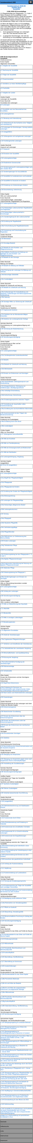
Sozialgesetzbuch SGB (8, 2)
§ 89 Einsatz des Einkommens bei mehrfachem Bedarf (15, 725)
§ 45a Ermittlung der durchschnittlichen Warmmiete (16, 408)
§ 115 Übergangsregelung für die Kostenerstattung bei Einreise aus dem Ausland (16, 890)
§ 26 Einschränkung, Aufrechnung (11, 189)
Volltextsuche (4, 1126)
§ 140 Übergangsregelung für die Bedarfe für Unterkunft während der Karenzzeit (14, 1082)
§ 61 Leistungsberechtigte (8, 473)
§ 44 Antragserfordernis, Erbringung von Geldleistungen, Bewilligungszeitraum (12, 386)
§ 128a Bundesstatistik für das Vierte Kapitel (14, 974)
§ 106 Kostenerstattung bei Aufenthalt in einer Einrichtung (14, 846)
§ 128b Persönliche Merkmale (9, 979)
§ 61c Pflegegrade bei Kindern (9, 487)
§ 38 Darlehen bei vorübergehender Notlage (14, 319)
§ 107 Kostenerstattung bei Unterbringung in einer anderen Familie (16, 851)
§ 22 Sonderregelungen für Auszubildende (13, 171)
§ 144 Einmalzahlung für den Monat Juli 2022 (14, 1099)
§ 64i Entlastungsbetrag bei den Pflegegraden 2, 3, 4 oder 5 (16, 555)
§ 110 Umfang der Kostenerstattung (11, 863)
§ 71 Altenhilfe (4, 608)
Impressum (3, 1140)
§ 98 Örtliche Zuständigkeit (8, 788)
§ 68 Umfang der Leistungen (9, 591)
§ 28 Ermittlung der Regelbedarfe (10, 221)
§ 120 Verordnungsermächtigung (10, 921)
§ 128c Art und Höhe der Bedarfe (10, 983)
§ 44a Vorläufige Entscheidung (10, 390)
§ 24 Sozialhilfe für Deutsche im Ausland (13, 180)
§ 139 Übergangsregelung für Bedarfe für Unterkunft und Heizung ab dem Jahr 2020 (13, 1077)
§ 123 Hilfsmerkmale (6, 943)
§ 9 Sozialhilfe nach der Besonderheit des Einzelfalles (13, 110)
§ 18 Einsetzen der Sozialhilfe (9, 153)
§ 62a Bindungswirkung (7, 496)
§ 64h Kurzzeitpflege (6, 550)
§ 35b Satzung (5, 297)
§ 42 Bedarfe (4, 360)
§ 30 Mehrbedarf (5, 238)
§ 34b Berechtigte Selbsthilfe (9, 274)
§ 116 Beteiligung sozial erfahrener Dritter (13, 898)
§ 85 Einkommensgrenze (8, 707)
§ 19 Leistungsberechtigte (8, 158)
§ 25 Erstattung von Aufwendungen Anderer (14, 185)
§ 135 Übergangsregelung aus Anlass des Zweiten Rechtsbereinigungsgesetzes (16, 1055)
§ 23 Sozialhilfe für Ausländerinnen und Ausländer (16, 176)
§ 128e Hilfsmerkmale (7, 992)
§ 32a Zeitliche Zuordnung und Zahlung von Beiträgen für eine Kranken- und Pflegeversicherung (14, 253)
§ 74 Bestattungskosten (7, 622)
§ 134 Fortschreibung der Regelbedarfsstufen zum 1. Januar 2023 (16, 1050)
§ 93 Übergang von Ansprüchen (10, 754)
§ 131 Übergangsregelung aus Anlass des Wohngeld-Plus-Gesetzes (13, 1027)
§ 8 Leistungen (5, 105)
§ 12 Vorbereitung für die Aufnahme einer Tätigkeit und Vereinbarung (16, 123)
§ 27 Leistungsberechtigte (8, 203)
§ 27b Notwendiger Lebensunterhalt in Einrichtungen (12, 213)
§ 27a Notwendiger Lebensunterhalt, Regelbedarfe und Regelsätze (16, 208)
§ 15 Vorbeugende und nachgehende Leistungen (15, 136)
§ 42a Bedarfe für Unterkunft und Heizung (13, 364)
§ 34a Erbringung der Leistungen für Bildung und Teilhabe (15, 270)
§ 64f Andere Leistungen (8, 541)
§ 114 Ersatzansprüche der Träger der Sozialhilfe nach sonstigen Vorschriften (15, 886)
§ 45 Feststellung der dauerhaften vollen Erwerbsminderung (13, 404)
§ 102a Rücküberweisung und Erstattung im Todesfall (14, 823)
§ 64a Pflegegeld (5, 518)
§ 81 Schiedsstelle (6, 671)
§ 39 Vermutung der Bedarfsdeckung (11, 329)
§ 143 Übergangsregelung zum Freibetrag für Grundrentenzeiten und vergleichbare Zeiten (14, 1095)
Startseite (3, 1121)
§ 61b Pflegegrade (6, 482)
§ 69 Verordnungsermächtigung (10, 596)
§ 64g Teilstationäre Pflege (8, 545)
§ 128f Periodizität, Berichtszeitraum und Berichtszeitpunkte (13, 997)
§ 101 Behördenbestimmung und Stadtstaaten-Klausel (15, 806)
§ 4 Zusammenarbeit (6, 79)
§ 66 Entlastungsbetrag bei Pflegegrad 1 (13, 572)
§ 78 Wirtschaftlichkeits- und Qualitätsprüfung (14, 653)
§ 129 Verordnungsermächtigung (10, 1014)
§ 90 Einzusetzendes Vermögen (10, 733)
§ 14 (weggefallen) (6, 132)
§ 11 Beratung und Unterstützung (10, 118)
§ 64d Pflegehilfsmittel (7, 532)
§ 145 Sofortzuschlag (7, 1104)
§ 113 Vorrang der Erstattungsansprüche (13, 881)
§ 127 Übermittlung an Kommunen (11, 961)
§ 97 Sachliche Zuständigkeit (9, 784)
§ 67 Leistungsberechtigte (8, 587)
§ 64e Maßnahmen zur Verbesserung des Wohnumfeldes (13, 537)
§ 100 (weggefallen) (6, 801)
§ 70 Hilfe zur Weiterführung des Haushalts (13, 604)
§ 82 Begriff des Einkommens (9, 683)
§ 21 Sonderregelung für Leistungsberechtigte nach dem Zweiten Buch (16, 167)
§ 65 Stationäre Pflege (7, 568)
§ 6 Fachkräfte (4, 88)
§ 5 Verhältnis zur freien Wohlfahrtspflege (13, 83)
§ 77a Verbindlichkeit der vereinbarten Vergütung (15, 648)
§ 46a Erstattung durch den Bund (10, 421)
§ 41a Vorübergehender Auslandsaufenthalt (14, 355)
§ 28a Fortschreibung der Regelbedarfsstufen (14, 226)
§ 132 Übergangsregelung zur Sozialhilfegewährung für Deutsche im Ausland (14, 1032)
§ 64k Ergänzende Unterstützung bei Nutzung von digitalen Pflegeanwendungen (16, 564)
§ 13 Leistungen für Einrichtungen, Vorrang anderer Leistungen (16, 128)
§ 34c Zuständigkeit (6, 279)
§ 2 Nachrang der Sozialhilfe (9, 70)
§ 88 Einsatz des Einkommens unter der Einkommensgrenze (12, 721)
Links (2, 1131)
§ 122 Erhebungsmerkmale (8, 939)
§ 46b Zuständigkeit (6, 426)
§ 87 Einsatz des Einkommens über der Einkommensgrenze (12, 716)
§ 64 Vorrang (4, 514)
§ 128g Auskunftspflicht (7, 1001)
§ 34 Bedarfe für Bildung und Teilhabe (12, 265)
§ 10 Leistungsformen (7, 114)
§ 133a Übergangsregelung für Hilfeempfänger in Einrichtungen (15, 1041)
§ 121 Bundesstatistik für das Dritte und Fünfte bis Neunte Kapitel (16, 935)
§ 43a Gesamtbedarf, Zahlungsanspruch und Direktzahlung (14, 382)
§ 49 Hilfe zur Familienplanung (9, 443)
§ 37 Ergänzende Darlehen (8, 310)
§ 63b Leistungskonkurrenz (8, 509)
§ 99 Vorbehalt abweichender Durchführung (14, 793)
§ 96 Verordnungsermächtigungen (11, 772)
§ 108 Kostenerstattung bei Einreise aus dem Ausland (14, 855)
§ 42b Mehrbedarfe (6, 369)
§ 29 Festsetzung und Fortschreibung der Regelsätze (13, 231)
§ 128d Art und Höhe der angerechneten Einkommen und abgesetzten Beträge (13, 988)
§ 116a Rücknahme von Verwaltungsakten (13, 903)
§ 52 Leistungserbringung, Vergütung (11, 457)
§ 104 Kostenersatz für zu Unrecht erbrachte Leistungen (14, 832)
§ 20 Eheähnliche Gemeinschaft (10, 162)
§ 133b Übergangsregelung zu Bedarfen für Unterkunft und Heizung (14, 1046)
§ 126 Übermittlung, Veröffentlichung (11, 957)
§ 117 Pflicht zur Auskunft (8, 907)
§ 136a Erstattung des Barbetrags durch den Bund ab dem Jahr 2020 (16, 1064)
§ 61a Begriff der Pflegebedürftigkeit (11, 478)
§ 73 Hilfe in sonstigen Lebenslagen (11, 617)
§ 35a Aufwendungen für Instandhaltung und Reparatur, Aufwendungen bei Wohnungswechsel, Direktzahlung (16, 293)
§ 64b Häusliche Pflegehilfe (9, 523)
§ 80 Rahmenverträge (7, 666)
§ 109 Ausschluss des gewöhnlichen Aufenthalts (15, 859)
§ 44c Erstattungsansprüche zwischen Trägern (14, 399)
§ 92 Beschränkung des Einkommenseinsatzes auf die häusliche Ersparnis (16, 746)
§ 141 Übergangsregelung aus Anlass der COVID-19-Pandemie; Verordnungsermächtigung (16, 1086)
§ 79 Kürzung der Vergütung (9, 657)
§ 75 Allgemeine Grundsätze (9, 630)
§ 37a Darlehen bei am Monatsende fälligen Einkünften (14, 315)
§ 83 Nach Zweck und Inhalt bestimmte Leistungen (16, 692)
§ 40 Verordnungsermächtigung (10, 337)
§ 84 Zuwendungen (6, 697)
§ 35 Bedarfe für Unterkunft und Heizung (13, 287)
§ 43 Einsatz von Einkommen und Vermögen (14, 373)
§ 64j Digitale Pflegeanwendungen (11, 559)
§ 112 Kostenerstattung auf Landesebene (13, 872)
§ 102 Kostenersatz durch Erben (10, 818)
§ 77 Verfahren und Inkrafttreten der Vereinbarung (16, 644)
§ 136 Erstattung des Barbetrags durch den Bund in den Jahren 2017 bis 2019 (16, 1059)
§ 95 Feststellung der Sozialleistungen (12, 763)
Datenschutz (4, 1136)
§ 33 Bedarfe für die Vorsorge (9, 257)
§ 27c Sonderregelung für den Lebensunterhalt (15, 217)
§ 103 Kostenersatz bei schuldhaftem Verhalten (15, 827)
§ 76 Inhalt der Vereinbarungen (10, 635)
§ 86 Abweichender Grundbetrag (10, 711)
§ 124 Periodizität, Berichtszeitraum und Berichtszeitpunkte (12, 948)
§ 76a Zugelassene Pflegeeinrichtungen (12, 639)
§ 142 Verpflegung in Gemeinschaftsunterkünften (15, 1090)
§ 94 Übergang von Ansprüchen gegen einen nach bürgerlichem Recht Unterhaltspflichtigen (16, 759)
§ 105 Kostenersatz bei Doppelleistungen (13, 836)
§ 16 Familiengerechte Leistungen (11, 141)
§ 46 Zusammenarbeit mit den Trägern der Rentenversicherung (13, 413)
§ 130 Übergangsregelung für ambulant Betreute (15, 1022)
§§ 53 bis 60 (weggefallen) (8, 465)
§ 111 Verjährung (5, 868)
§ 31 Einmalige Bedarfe (7, 243)
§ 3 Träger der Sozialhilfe (8, 74)
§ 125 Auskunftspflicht (7, 952)
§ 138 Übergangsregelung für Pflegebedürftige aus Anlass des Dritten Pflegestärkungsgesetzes (16, 1073)
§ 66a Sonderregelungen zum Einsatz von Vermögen (13, 577)
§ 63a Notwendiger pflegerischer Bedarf (12, 505)
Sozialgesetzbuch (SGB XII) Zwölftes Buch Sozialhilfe (16, 7)
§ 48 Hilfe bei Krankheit (7, 439)
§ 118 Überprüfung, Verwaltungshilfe (11, 912)
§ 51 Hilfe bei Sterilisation (8, 452)
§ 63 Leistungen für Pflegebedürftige (11, 500)
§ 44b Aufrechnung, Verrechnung (10, 395)
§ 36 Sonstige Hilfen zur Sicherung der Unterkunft (15, 301)
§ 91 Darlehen (4, 738)
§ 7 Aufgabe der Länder (7, 92)
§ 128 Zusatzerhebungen (8, 966)
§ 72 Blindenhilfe (5, 613)
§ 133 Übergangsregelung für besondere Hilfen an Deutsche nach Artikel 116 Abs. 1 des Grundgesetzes (16, 1037)
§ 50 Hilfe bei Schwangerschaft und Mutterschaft (15, 448)
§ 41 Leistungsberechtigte (8, 351)
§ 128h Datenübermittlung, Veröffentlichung (13, 1006)
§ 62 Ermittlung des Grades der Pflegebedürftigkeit (16, 491)
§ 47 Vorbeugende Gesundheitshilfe (11, 434)
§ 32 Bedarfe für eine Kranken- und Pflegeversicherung (11, 248)
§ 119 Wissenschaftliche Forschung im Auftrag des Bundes (16, 917)
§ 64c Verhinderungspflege (8, 527)
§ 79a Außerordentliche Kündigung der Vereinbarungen (12, 662)
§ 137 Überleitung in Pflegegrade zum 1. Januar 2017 (15, 1068)
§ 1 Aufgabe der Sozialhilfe (8, 65)
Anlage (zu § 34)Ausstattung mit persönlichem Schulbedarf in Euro (14, 1116)
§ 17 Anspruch (4, 149)
